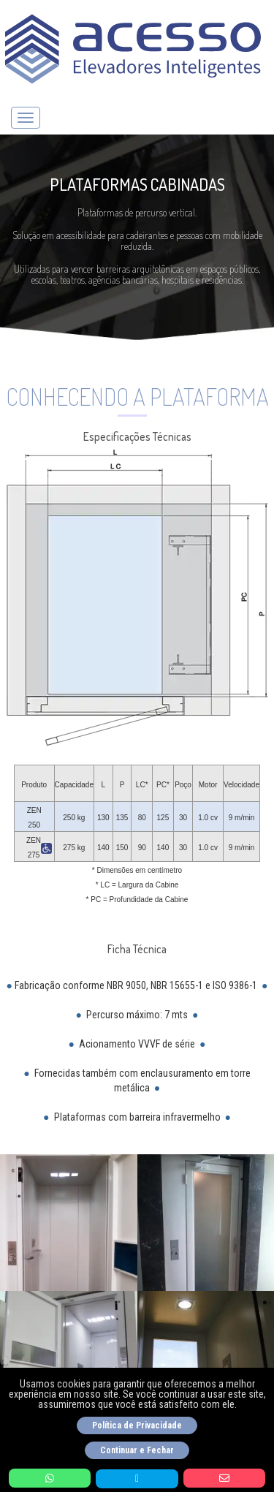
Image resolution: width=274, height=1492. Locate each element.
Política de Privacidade (137, 1425)
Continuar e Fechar (137, 1450)
